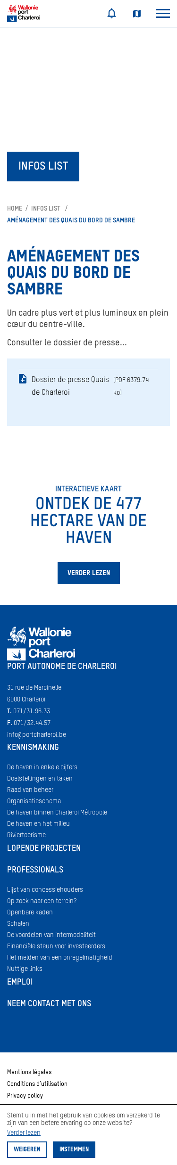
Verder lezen (24, 1133)
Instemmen (74, 1150)
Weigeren (27, 1150)
